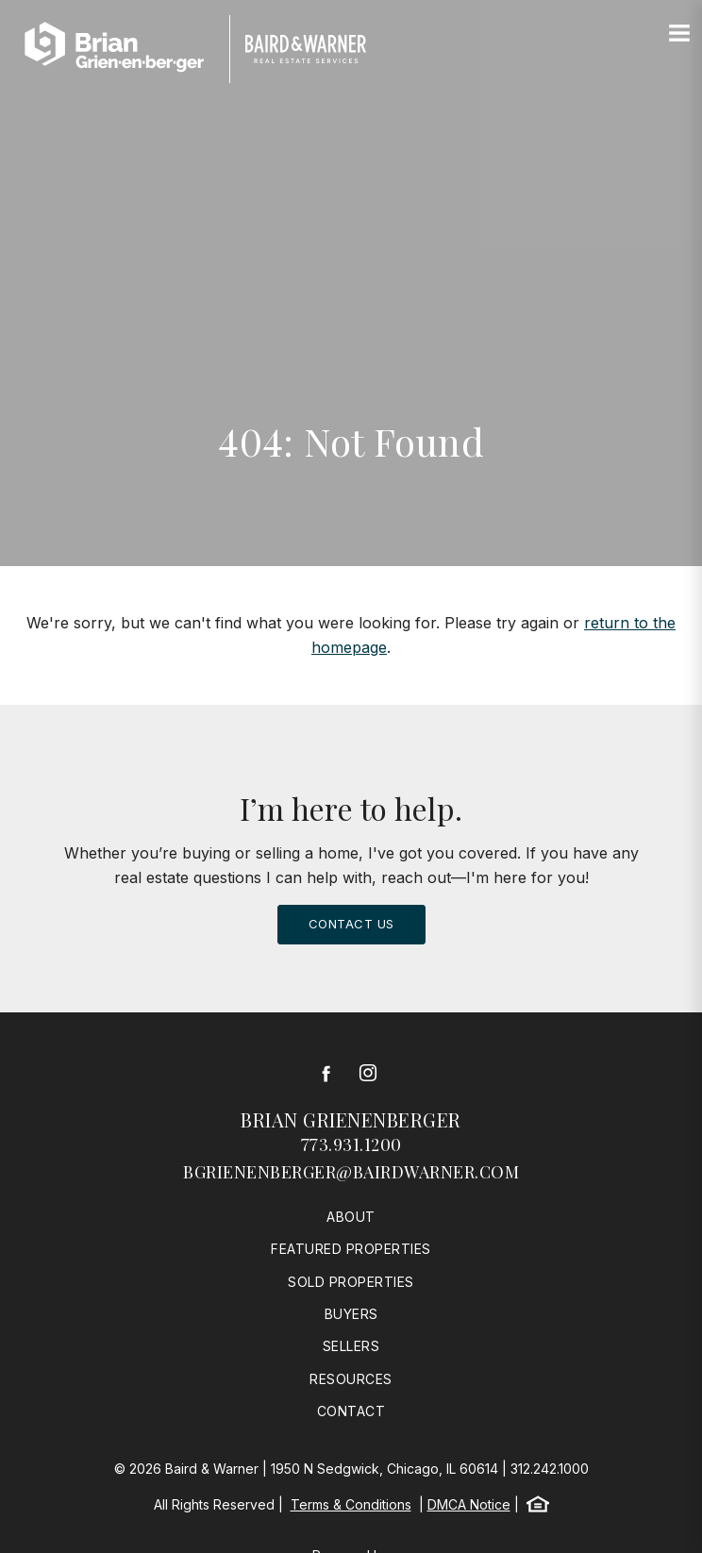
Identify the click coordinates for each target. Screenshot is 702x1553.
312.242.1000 (549, 1469)
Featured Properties (351, 1249)
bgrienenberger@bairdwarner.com (351, 1172)
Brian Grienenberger (351, 1119)
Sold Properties (351, 1282)
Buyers (351, 1314)
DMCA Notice (468, 1504)
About (351, 1217)
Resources (351, 1379)
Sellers (351, 1346)
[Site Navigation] (679, 34)
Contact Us (351, 923)
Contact (351, 1411)
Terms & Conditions (351, 1504)
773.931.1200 (351, 1144)
